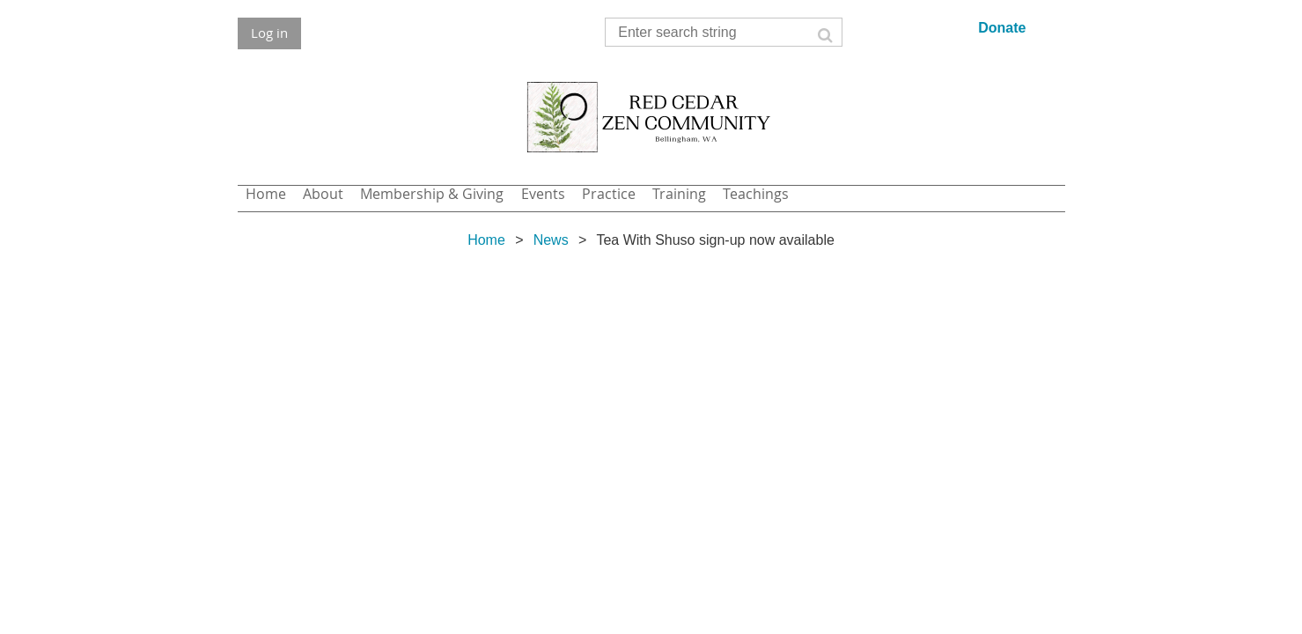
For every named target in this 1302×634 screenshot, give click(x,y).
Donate (1002, 27)
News (551, 239)
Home (486, 239)
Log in (269, 32)
